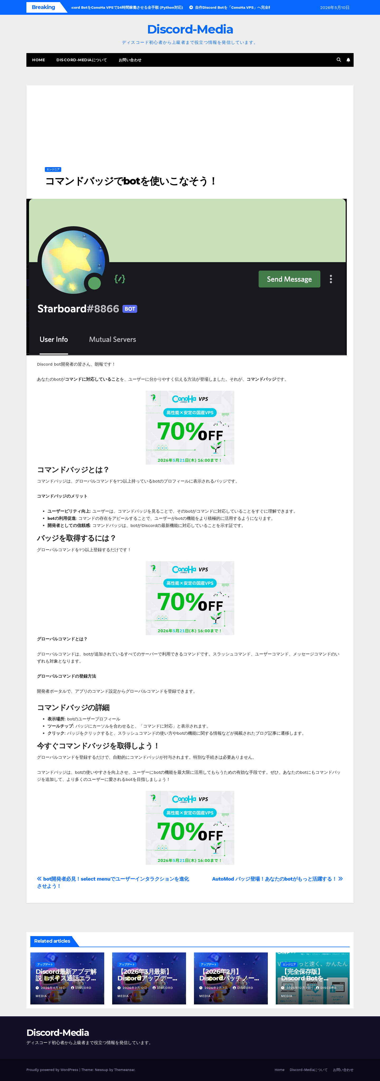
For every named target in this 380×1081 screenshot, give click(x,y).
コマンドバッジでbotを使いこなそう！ (131, 181)
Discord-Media (190, 29)
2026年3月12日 (136, 988)
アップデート (45, 964)
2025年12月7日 (299, 988)
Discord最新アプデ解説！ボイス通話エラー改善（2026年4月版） (66, 978)
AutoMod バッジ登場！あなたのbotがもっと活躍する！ (277, 879)
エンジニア (53, 169)
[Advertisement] (190, 122)
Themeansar (124, 1070)
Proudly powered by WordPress (52, 1070)
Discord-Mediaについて (81, 60)
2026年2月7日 (217, 988)
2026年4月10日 (54, 988)
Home (38, 60)
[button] (339, 59)
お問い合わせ (130, 60)
